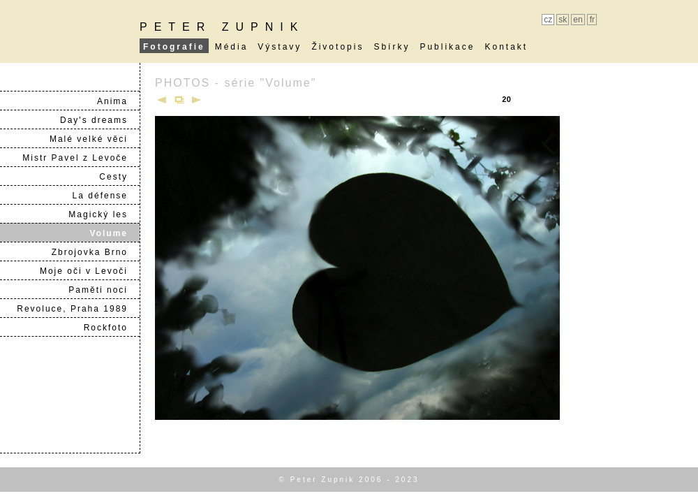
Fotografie (174, 47)
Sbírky (391, 47)
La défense (106, 196)
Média (231, 47)
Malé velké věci (94, 139)
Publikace (447, 47)
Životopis (337, 47)
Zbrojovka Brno (95, 252)
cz (548, 19)
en (577, 19)
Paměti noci (103, 290)
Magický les (103, 214)
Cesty (119, 177)
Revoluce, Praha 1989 (78, 309)
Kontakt (506, 47)
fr (592, 19)
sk (562, 19)
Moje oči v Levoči (89, 271)
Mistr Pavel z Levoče (80, 158)
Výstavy (280, 47)
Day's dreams (99, 120)
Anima (118, 101)
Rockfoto (111, 328)
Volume (114, 233)
